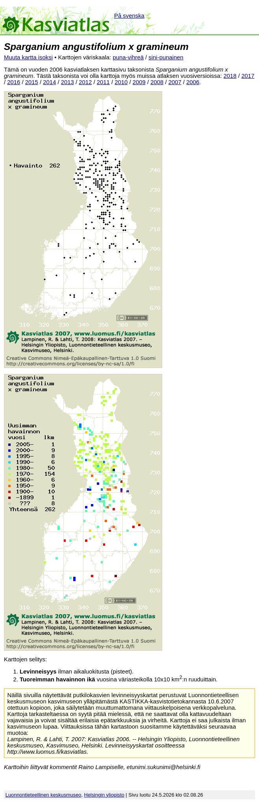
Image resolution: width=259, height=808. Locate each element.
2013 (67, 82)
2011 (103, 82)
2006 (192, 82)
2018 (230, 76)
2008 (156, 82)
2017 (247, 76)
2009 (139, 82)
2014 (49, 82)
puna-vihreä (128, 57)
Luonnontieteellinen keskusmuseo (43, 795)
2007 (174, 82)
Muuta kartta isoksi (28, 57)
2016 (13, 82)
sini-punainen (165, 57)
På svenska (129, 16)
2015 (31, 82)
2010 (121, 82)
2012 (85, 82)
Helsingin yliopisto (104, 795)
